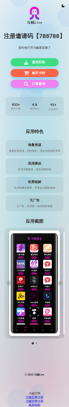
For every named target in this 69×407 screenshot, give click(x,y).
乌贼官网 (34, 393)
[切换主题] (63, 6)
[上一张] (9, 283)
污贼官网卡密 (34, 397)
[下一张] (60, 283)
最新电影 (34, 405)
